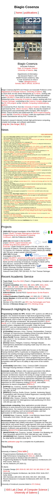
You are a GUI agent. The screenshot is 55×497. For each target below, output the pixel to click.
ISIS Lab (10, 489)
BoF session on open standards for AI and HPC (39, 147)
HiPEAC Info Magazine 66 (17, 202)
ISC (21, 147)
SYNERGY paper (18, 177)
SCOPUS (36, 83)
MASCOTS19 (14, 430)
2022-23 (30, 454)
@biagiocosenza (30, 82)
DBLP (24, 83)
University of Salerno (25, 70)
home (19, 12)
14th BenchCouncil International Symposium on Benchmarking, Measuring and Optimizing (28, 194)
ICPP (41, 146)
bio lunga (15, 124)
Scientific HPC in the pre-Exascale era (37, 163)
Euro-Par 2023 (18, 281)
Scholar (18, 83)
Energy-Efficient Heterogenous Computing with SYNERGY (26, 170)
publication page (14, 442)
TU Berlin (37, 94)
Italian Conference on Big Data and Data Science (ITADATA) (22, 164)
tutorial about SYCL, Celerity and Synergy (31, 181)
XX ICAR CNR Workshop (28, 161)
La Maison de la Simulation (29, 173)
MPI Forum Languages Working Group (35, 157)
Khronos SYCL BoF (34, 139)
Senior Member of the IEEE (43, 200)
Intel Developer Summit (34, 213)
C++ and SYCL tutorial (31, 149)
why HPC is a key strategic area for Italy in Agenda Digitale (35, 210)
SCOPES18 (36, 430)
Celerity (39, 203)
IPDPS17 (30, 384)
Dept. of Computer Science (27, 68)
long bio (6, 124)
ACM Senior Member (9, 206)
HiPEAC (9, 300)
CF (41, 296)
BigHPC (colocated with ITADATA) (27, 143)
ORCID (29, 83)
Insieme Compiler (35, 101)
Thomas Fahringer (8, 101)
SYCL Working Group (35, 304)
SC (32, 146)
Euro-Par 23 (47, 181)
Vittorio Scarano (22, 109)
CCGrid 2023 (31, 191)
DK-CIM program (10, 103)
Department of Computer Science (13, 92)
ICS (34, 146)
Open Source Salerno (18, 154)
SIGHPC (41, 298)
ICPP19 (32, 382)
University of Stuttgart (21, 114)
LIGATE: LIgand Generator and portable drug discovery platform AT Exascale (17, 245)
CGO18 (30, 413)
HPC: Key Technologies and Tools (37, 302)
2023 (46, 285)
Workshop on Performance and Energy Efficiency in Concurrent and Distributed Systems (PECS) (28, 166)
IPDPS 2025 (21, 150)
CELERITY (11, 97)
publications (30, 12)
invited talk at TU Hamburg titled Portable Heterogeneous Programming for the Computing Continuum (26, 198)
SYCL (16, 203)
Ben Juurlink (9, 95)
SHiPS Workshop (46, 175)
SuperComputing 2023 (29, 186)
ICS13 (30, 329)
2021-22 (31, 456)
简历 (23, 124)
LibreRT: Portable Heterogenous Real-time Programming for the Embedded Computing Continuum (21, 235)
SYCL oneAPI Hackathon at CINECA (23, 153)
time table (22, 451)
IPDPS (38, 146)
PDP (47, 146)
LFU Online (35, 484)
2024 (25, 285)
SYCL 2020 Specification (16, 216)
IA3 (31, 296)
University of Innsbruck (23, 99)
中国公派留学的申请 (46, 134)
